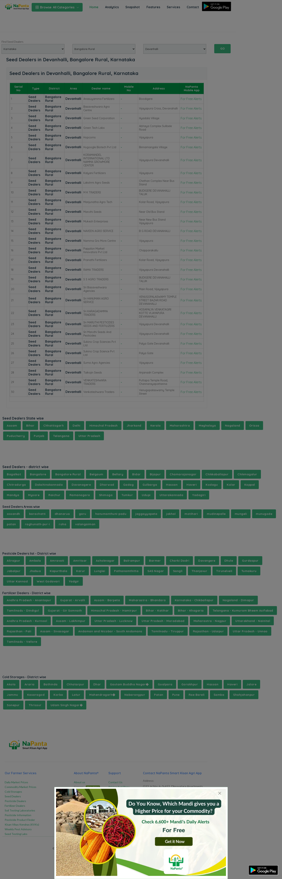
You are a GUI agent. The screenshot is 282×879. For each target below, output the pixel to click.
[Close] (220, 793)
